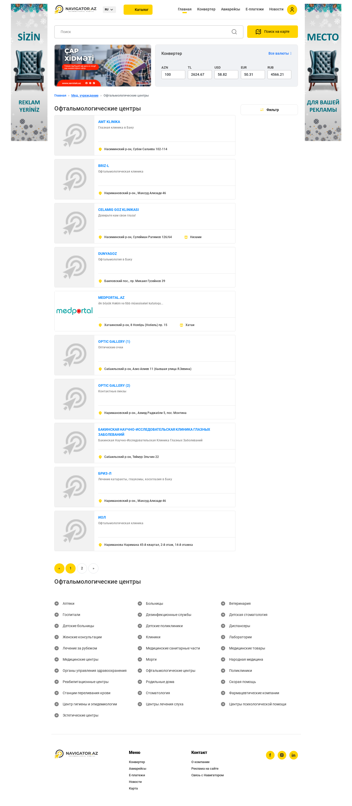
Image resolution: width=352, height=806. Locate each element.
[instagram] (282, 755)
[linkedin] (293, 755)
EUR (244, 67)
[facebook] (270, 755)
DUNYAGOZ (107, 254)
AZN (164, 67)
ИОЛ (102, 517)
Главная (185, 9)
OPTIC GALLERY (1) (114, 341)
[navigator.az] (76, 754)
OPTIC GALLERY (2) (114, 385)
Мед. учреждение (84, 95)
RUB (270, 67)
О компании (200, 762)
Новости (276, 9)
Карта (133, 788)
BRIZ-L (103, 166)
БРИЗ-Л (104, 473)
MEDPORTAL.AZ (111, 298)
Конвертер (206, 9)
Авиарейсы (230, 9)
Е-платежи (255, 9)
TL (190, 67)
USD (217, 67)
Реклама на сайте (205, 768)
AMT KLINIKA (109, 122)
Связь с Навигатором (207, 775)
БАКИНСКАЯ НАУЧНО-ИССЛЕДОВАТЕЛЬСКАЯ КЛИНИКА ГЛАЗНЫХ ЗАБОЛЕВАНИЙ (154, 432)
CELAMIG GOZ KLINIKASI (118, 210)
